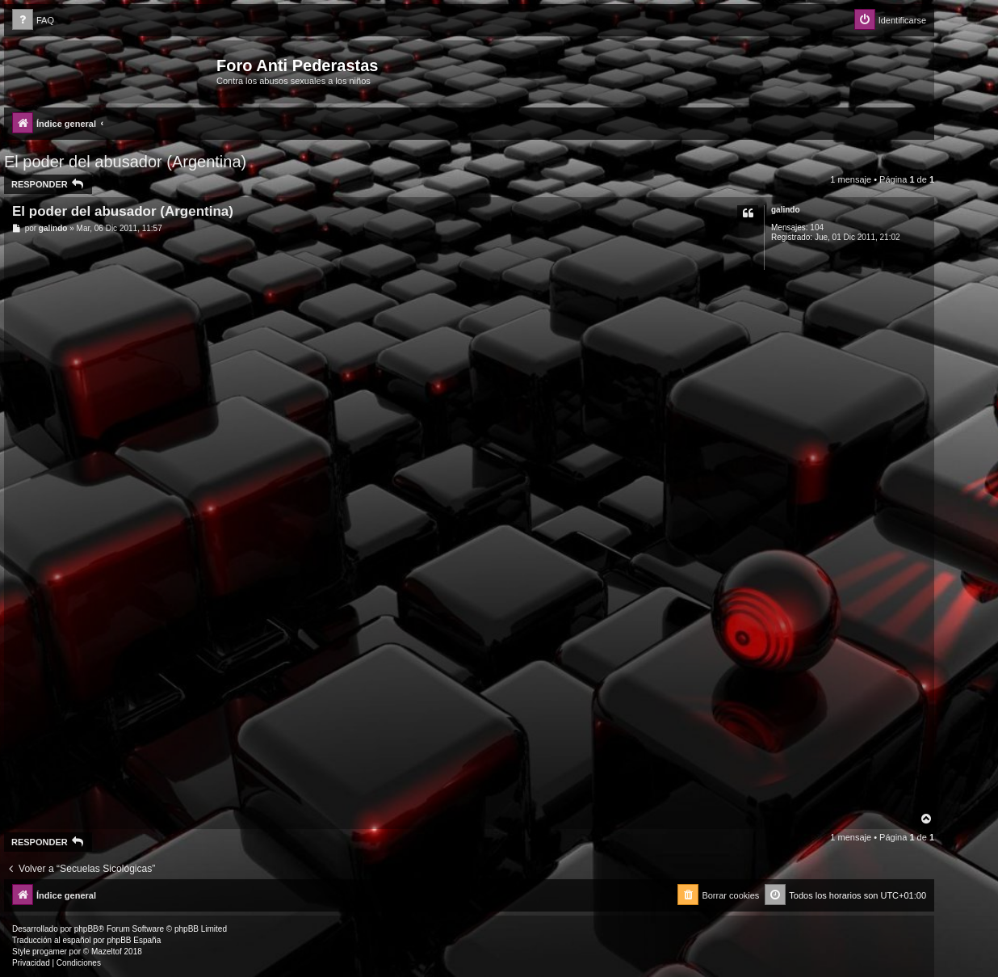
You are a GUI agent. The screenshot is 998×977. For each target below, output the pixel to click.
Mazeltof (106, 951)
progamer (49, 951)
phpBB (86, 928)
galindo (785, 209)
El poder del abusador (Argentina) (125, 162)
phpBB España (134, 940)
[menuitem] (33, 20)
